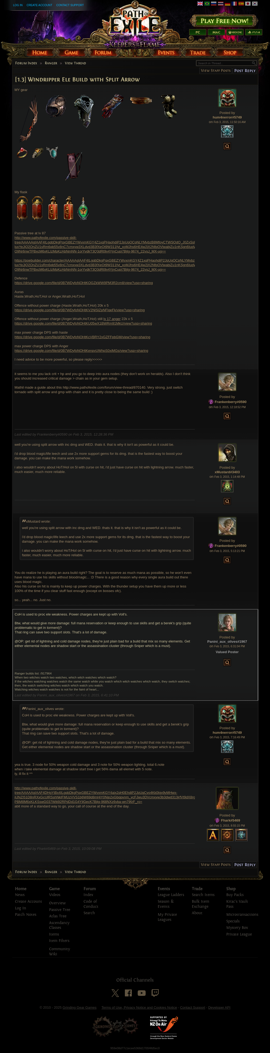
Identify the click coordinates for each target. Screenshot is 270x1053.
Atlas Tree (57, 916)
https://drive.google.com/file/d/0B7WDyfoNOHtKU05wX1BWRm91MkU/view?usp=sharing (83, 323)
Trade (197, 888)
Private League (239, 934)
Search (89, 913)
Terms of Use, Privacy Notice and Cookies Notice (139, 1007)
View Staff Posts (216, 70)
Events (164, 888)
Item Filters (59, 940)
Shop (231, 888)
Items (54, 934)
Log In (18, 5)
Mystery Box (237, 927)
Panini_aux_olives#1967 (227, 642)
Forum (90, 888)
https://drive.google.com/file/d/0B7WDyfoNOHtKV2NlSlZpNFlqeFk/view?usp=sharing (80, 310)
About (197, 913)
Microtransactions (242, 914)
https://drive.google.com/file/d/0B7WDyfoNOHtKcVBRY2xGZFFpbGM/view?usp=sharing (82, 337)
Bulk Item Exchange (200, 904)
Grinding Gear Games (80, 1007)
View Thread (75, 63)
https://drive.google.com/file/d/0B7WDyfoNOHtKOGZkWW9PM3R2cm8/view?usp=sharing (84, 283)
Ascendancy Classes (59, 925)
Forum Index (26, 63)
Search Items (203, 895)
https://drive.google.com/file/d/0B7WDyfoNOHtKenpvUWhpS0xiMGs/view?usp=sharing (81, 351)
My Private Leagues (167, 917)
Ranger (51, 63)
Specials (233, 921)
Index (88, 895)
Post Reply (244, 70)
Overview (57, 903)
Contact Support (70, 5)
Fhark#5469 (230, 820)
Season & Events (166, 904)
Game (54, 888)
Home (20, 888)
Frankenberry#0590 (231, 402)
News (20, 895)
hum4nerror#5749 (227, 117)
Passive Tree (59, 910)
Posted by (227, 113)
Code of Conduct (91, 904)
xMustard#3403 (227, 472)
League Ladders (171, 895)
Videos (54, 895)
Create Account (39, 5)
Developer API (219, 1007)
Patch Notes (25, 914)
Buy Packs (235, 895)
